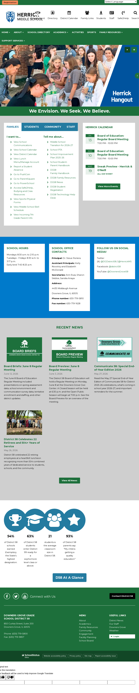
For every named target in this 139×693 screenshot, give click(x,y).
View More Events (108, 186)
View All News (69, 480)
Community (52, 126)
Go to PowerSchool (24, 183)
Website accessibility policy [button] (55, 656)
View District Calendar (25, 154)
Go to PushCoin (22, 174)
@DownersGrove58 (117, 271)
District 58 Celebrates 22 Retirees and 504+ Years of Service (22, 443)
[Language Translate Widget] (120, 1)
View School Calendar (25, 149)
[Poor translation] (10, 677)
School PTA (56, 149)
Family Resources (88, 627)
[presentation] (2, 75)
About (82, 620)
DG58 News (56, 182)
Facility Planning (87, 637)
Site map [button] (88, 656)
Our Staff (114, 624)
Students (31, 126)
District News (116, 620)
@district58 (115, 266)
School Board (86, 640)
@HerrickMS (125, 261)
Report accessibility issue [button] (105, 656)
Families (13, 126)
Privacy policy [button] (75, 656)
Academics (85, 624)
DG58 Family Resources (63, 177)
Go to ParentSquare (24, 178)
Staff (71, 126)
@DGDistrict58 (108, 261)
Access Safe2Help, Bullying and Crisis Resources (23, 191)
